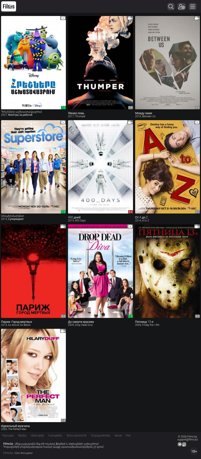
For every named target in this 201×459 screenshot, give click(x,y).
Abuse (118, 435)
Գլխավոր (8, 435)
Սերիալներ (37, 435)
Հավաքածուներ (100, 435)
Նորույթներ (55, 435)
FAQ (128, 435)
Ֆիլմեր (22, 435)
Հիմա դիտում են (76, 435)
